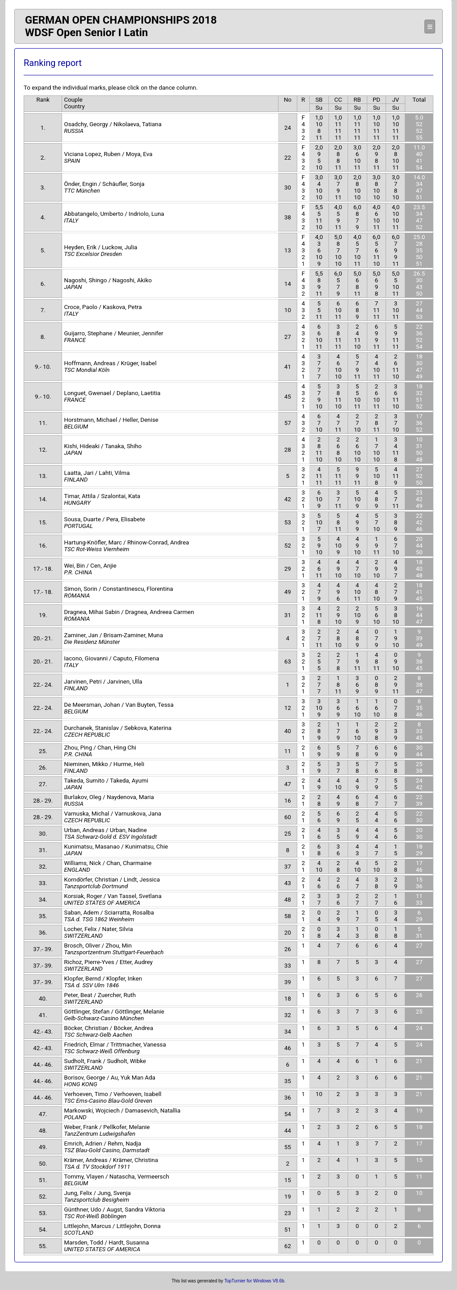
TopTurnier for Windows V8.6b (254, 1280)
